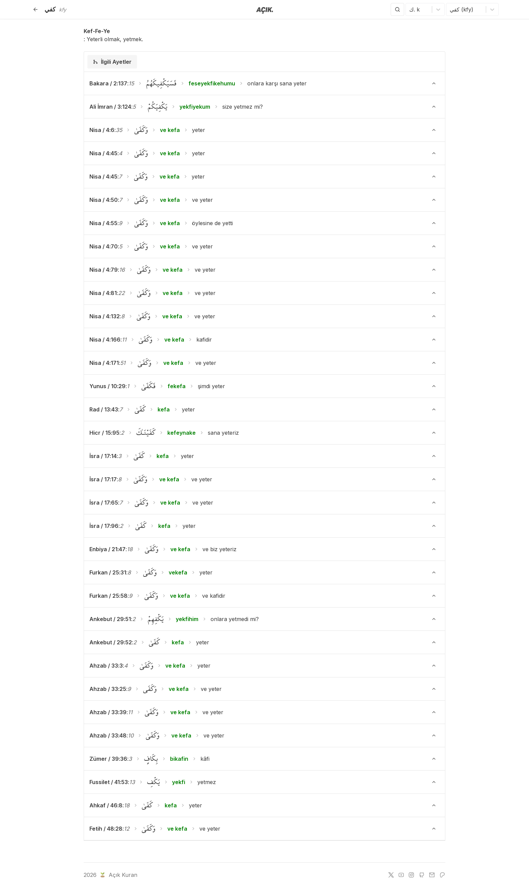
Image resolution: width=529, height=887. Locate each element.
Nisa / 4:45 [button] (103, 153)
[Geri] (35, 9)
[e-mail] (432, 875)
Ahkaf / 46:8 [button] (105, 805)
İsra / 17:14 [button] (103, 456)
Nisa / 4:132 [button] (104, 316)
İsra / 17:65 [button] (103, 502)
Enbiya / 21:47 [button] (107, 549)
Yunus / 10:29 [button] (107, 386)
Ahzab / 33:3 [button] (106, 665)
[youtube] (401, 875)
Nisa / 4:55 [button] (103, 223)
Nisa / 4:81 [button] (103, 293)
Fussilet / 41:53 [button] (108, 782)
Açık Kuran (118, 875)
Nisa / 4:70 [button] (103, 246)
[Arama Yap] (397, 9)
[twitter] (391, 875)
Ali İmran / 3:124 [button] (110, 106)
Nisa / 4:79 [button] (103, 269)
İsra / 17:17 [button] (103, 479)
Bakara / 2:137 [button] (108, 83)
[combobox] (410, 9)
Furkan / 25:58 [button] (108, 595)
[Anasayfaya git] (264, 10)
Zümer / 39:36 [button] (108, 758)
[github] (422, 875)
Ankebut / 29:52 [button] (110, 642)
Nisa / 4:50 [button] (103, 199)
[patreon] (442, 875)
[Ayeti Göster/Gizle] (434, 83)
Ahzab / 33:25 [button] (107, 689)
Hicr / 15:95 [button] (104, 432)
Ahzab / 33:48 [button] (108, 735)
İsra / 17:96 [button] (103, 525)
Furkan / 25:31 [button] (107, 572)
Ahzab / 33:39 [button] (108, 712)
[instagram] (411, 875)
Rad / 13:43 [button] (103, 409)
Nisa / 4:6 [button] (101, 130)
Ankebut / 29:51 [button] (110, 619)
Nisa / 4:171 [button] (104, 362)
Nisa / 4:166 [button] (104, 339)
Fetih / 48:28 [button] (105, 828)
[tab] (112, 62)
